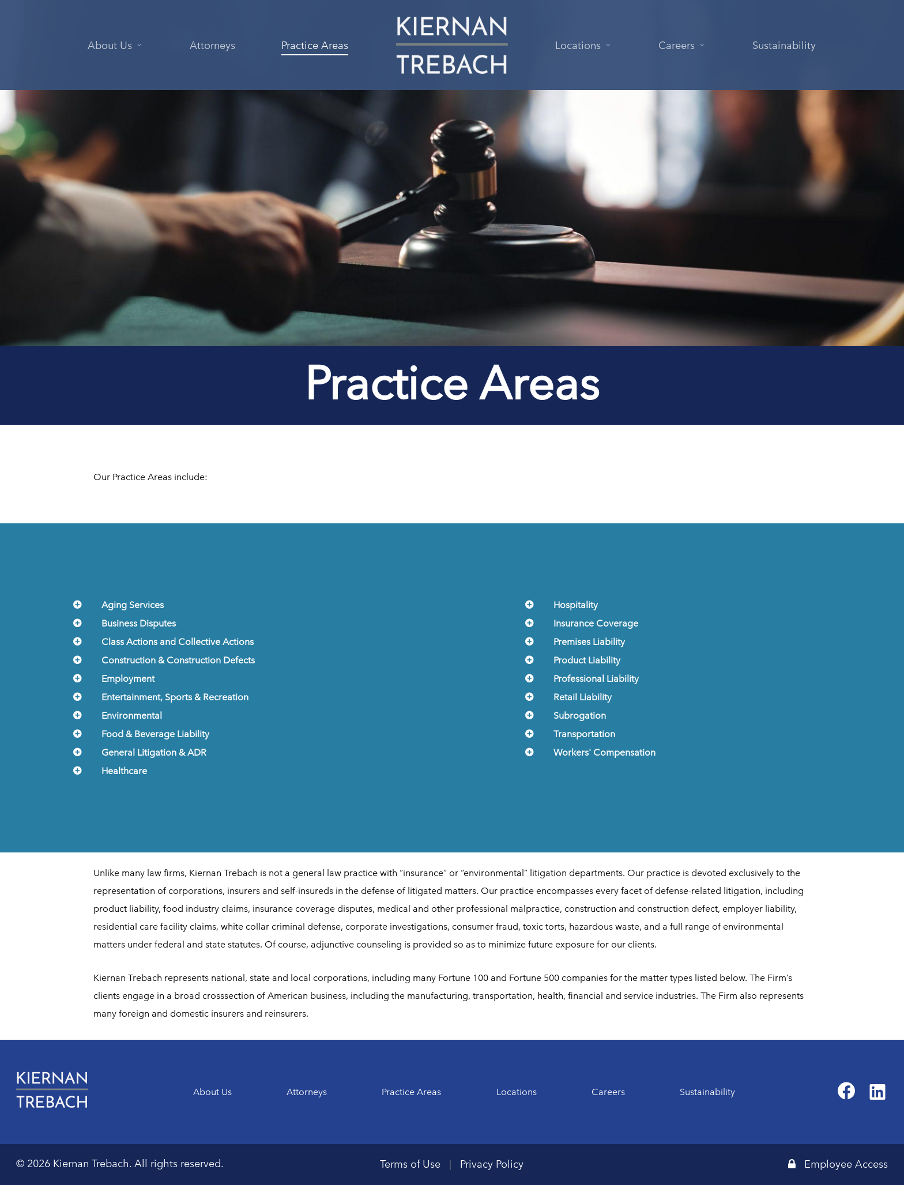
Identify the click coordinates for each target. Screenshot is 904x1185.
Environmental (131, 715)
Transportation (584, 734)
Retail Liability (582, 697)
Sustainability (707, 1091)
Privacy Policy (491, 1164)
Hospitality (575, 604)
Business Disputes (138, 623)
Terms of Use (410, 1164)
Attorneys (307, 1091)
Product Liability (586, 660)
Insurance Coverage (595, 623)
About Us (212, 1091)
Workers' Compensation (604, 752)
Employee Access (838, 1164)
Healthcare (124, 770)
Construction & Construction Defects (178, 660)
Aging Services (132, 604)
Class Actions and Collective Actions (177, 641)
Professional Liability (596, 678)
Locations (516, 1091)
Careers (608, 1091)
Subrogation (579, 715)
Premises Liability (589, 641)
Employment (128, 678)
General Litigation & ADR (153, 752)
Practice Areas (411, 1091)
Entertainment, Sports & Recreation (174, 697)
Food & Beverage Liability (155, 734)
